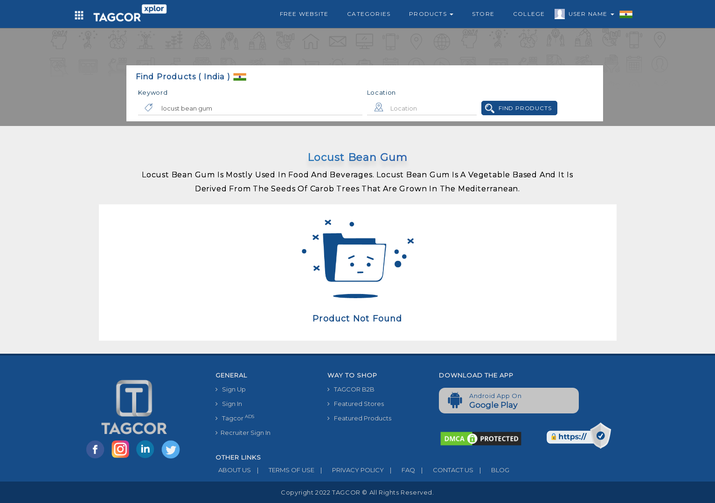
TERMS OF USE (282, 470)
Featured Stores (355, 403)
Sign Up (230, 389)
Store (483, 13)
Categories (368, 13)
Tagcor (234, 418)
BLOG (491, 470)
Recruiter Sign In (243, 432)
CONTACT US (444, 470)
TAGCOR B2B (351, 389)
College (529, 13)
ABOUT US (233, 470)
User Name (589, 15)
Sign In (228, 403)
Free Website (304, 13)
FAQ (399, 470)
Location (381, 92)
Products (431, 13)
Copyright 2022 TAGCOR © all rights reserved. (357, 492)
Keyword (153, 92)
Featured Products (359, 418)
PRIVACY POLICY (349, 470)
